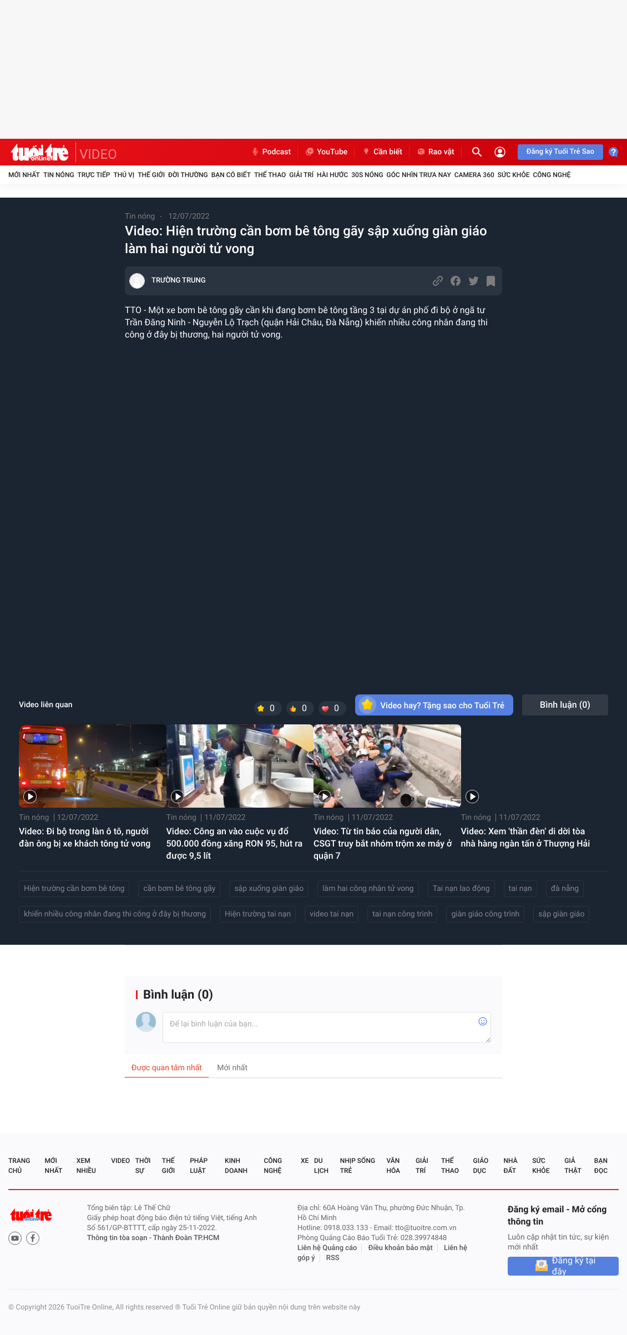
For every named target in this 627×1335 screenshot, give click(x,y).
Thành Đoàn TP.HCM (186, 1238)
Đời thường (188, 175)
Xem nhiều (86, 1166)
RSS (333, 1258)
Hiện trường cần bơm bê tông (74, 888)
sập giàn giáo (561, 914)
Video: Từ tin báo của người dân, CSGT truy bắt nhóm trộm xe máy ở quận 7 (383, 843)
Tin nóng (58, 175)
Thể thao (270, 175)
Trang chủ (19, 1166)
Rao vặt (435, 152)
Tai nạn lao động (461, 888)
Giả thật (572, 1166)
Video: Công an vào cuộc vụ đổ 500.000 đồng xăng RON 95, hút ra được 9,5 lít (234, 843)
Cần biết (381, 152)
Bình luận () (565, 704)
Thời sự (143, 1166)
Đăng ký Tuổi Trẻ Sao (560, 152)
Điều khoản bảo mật (400, 1248)
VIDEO (98, 154)
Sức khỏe (514, 175)
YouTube (326, 152)
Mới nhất (24, 175)
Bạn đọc (601, 1166)
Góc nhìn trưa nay (419, 175)
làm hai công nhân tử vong (367, 888)
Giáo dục (481, 1166)
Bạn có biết (231, 175)
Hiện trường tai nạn (258, 914)
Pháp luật (199, 1166)
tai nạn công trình (402, 914)
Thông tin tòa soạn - (120, 1238)
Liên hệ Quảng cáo (327, 1248)
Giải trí (301, 175)
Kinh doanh (236, 1166)
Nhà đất (510, 1166)
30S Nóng (367, 175)
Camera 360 (474, 175)
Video (120, 1161)
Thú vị (123, 175)
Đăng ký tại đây (574, 1266)
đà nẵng (565, 888)
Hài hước (332, 175)
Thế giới (151, 175)
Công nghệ (551, 175)
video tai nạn (331, 914)
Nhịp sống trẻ (357, 1166)
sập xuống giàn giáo (269, 888)
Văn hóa (393, 1166)
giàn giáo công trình (485, 914)
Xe (305, 1161)
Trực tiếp (94, 175)
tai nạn (520, 888)
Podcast (270, 152)
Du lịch (321, 1166)
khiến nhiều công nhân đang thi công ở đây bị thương (115, 914)
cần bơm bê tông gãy (179, 888)
